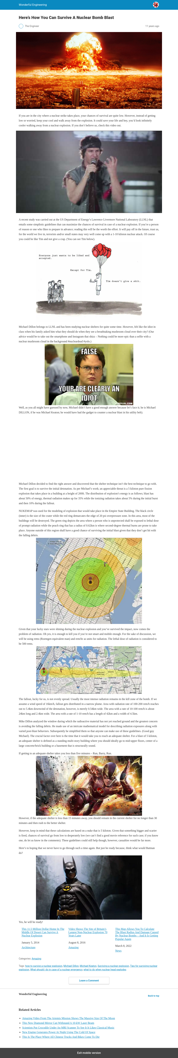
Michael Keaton (88, 966)
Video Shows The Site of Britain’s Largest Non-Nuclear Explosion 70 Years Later (87, 932)
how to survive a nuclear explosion (43, 966)
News (118, 950)
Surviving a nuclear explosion (113, 966)
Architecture (28, 947)
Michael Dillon (71, 966)
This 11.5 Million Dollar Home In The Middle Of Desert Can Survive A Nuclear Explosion (43, 932)
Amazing (73, 947)
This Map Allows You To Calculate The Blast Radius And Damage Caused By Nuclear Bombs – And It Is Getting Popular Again (137, 934)
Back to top (153, 995)
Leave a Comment (89, 980)
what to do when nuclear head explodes (104, 969)
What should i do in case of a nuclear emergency (56, 969)
